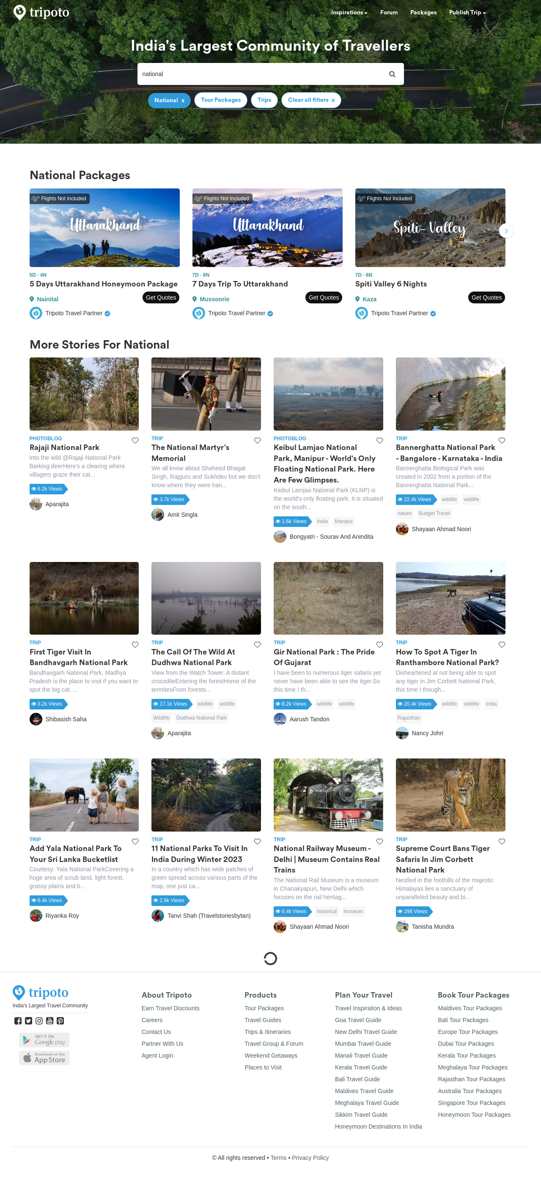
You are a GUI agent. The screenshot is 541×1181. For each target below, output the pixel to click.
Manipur (344, 521)
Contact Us (156, 1031)
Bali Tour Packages (463, 1020)
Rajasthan (409, 718)
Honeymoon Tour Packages (474, 1114)
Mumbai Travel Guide (363, 1043)
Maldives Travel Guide (364, 1091)
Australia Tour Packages (470, 1091)
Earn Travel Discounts (171, 1008)
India (322, 521)
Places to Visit (263, 1067)
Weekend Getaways (270, 1055)
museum (353, 911)
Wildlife (161, 718)
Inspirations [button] (349, 13)
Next (506, 232)
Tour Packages (264, 1008)
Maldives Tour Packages (470, 1008)
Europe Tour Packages (467, 1031)
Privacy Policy (310, 1157)
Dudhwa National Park (201, 718)
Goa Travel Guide (358, 1020)
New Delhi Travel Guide (366, 1031)
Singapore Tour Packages (471, 1102)
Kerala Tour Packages (467, 1055)
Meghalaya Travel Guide (367, 1102)
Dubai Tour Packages (466, 1043)
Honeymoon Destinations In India (378, 1126)
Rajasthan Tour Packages (471, 1079)
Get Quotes (161, 297)
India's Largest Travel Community (50, 1006)
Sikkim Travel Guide (361, 1114)
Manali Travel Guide (361, 1055)
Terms (278, 1157)
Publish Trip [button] (467, 13)
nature (405, 513)
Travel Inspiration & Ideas (368, 1008)
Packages (423, 13)
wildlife (449, 499)
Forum (389, 13)
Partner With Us (163, 1043)
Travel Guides (262, 1020)
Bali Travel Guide (357, 1079)
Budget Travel (434, 513)
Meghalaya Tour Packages (473, 1067)
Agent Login (157, 1055)
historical (327, 911)
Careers (152, 1020)
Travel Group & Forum (273, 1043)
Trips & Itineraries (267, 1031)
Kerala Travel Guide (361, 1067)
